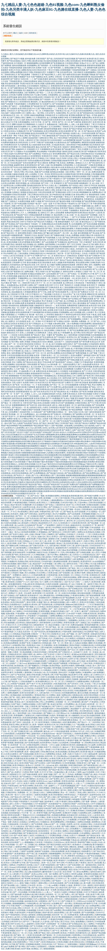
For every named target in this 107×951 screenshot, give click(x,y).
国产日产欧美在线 (18, 675)
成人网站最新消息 (47, 595)
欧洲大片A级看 (61, 892)
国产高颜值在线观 (57, 235)
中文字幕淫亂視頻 (13, 756)
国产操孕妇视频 (80, 668)
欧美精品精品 (63, 240)
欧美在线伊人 (66, 858)
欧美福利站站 (15, 265)
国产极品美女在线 (28, 265)
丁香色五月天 (68, 197)
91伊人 (36, 899)
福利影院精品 (68, 290)
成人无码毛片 (74, 555)
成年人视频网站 (95, 265)
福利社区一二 (50, 306)
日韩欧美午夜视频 (35, 806)
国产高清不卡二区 (12, 416)
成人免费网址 (39, 244)
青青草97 (77, 885)
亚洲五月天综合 (15, 70)
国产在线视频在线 (17, 326)
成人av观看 (52, 885)
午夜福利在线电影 (16, 68)
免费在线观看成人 (19, 328)
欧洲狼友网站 (9, 840)
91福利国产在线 (35, 700)
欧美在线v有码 (91, 686)
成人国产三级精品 (14, 118)
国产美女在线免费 (49, 199)
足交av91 (80, 521)
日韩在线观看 (32, 364)
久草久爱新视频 (36, 566)
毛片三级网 (44, 582)
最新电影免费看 (26, 416)
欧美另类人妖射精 (80, 858)
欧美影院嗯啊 (44, 63)
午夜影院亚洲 (6, 638)
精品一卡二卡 (32, 385)
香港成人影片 (63, 108)
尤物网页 (51, 534)
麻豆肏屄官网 (23, 199)
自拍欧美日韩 (78, 151)
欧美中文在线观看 (32, 881)
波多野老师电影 (99, 509)
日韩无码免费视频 (90, 926)
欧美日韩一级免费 (27, 740)
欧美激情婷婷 (26, 790)
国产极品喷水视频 (63, 201)
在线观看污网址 (67, 281)
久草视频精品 (42, 532)
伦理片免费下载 (43, 704)
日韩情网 (77, 917)
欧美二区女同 (92, 369)
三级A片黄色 (88, 663)
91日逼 (93, 564)
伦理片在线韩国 (60, 269)
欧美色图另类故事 (86, 713)
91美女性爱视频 (24, 242)
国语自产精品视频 (44, 668)
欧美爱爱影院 (36, 156)
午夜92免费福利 (53, 231)
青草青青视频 (86, 61)
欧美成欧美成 (68, 326)
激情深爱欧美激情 (25, 233)
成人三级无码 (74, 516)
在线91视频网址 (75, 831)
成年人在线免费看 (57, 213)
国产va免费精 (55, 910)
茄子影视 (24, 919)
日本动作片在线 (43, 910)
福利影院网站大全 (88, 238)
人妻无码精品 (21, 86)
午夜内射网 (91, 618)
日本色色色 (37, 672)
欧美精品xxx (63, 589)
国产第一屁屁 (14, 697)
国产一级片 (53, 609)
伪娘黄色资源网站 (82, 734)
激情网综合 (96, 822)
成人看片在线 (64, 416)
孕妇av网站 (72, 937)
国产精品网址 (37, 269)
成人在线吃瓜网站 (8, 161)
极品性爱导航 (37, 897)
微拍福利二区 (36, 102)
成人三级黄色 (21, 885)
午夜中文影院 (37, 720)
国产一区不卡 (17, 783)
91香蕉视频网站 (24, 122)
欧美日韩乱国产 (87, 333)
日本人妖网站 (32, 127)
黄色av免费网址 (74, 802)
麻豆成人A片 (49, 731)
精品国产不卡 (65, 346)
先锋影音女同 (55, 403)
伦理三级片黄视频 (10, 158)
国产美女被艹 (38, 525)
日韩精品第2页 (36, 342)
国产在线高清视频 (68, 59)
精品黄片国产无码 (13, 659)
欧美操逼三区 (21, 256)
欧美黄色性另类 (59, 120)
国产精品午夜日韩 (56, 770)
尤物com (47, 824)
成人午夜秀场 (48, 700)
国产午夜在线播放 (81, 344)
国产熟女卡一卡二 (85, 722)
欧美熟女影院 (37, 97)
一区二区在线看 (9, 133)
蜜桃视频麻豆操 (85, 192)
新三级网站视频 (27, 272)
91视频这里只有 (23, 131)
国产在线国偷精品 (37, 131)
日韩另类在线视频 (96, 503)
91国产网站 (97, 869)
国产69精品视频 (97, 210)
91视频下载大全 (43, 602)
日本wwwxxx (84, 500)
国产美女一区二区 (57, 385)
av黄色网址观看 (59, 324)
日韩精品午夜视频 (75, 892)
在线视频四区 (61, 106)
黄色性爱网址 (59, 912)
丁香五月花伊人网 (40, 570)
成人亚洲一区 (49, 541)
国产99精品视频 (73, 360)
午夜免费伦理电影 (55, 151)
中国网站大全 (23, 315)
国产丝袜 (54, 718)
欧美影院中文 (74, 548)
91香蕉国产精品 (85, 385)
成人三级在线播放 (21, 253)
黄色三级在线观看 (47, 206)
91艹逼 (89, 598)
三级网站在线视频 (83, 822)
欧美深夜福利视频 (30, 718)
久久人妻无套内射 (52, 546)
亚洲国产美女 (98, 317)
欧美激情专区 (26, 756)
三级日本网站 (69, 172)
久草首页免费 (80, 505)
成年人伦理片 (14, 804)
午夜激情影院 (10, 330)
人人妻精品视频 (67, 68)
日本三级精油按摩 (90, 754)
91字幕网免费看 (75, 118)
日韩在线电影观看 (62, 731)
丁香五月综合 (46, 369)
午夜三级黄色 (75, 407)
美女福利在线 (85, 93)
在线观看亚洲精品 (48, 614)
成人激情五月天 (44, 213)
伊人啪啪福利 (74, 715)
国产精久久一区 (10, 849)
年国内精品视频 (70, 770)
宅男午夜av (33, 686)
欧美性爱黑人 (87, 170)
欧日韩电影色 (79, 231)
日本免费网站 (85, 833)
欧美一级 (100, 835)
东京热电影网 (8, 360)
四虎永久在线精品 (20, 822)
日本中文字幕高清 (32, 294)
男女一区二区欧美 (68, 792)
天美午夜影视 (64, 498)
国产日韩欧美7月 (69, 901)
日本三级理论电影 (65, 378)
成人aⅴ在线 (19, 525)
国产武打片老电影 (70, 389)
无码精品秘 (38, 790)
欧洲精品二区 (37, 949)
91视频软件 (12, 561)
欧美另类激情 (56, 149)
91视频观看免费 (16, 235)
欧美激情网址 (28, 695)
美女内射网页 (8, 253)
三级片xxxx (22, 663)
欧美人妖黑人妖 (7, 396)
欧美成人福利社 (7, 140)
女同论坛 (77, 636)
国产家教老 (29, 940)
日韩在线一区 (60, 77)
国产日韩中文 (57, 706)
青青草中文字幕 (93, 217)
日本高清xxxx (59, 842)
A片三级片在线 (32, 582)
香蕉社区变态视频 (23, 176)
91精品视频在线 (33, 337)
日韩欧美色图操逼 (30, 81)
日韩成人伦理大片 (70, 835)
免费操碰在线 (52, 124)
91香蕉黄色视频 (58, 65)
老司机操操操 (10, 86)
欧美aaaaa (96, 749)
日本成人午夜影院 (89, 253)
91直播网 (55, 903)
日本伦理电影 (8, 249)
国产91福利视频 (49, 238)
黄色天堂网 (34, 512)
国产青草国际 (55, 68)
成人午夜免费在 (15, 831)
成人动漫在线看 (35, 145)
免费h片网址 (74, 711)
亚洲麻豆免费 (64, 661)
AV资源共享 (62, 659)
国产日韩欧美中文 (96, 256)
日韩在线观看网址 (62, 709)
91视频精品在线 (72, 219)
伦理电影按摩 (59, 604)
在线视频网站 (32, 65)
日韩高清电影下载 (23, 888)
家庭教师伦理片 (62, 548)
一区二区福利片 (53, 278)
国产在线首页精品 (28, 240)
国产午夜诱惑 (92, 378)
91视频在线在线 (87, 645)
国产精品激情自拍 (40, 738)
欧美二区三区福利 (12, 296)
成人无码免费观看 (66, 788)
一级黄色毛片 (88, 410)
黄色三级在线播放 (16, 90)
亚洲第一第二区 (15, 500)
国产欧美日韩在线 (88, 226)
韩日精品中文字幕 (45, 179)
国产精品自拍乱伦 (20, 806)
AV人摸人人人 (7, 711)
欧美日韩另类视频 (34, 210)
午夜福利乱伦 (49, 548)
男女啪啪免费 (48, 249)
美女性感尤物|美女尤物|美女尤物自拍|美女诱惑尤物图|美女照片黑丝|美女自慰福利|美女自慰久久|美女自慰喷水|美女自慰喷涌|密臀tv (54, 482)
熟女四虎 (8, 713)
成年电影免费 (30, 59)
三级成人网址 (81, 792)
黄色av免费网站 (82, 872)
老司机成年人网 (96, 788)
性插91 (55, 743)
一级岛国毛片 (90, 208)
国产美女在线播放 (79, 378)
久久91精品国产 (37, 412)
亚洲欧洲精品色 (48, 224)
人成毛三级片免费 (63, 74)
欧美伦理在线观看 (77, 351)
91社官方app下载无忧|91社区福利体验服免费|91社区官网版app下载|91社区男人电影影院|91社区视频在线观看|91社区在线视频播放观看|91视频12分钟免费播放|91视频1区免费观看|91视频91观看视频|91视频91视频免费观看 (53, 466)
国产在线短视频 (47, 142)
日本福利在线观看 (71, 833)
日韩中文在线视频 (48, 677)
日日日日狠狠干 (21, 736)
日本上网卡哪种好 (28, 779)
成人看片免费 (85, 883)
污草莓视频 (94, 817)
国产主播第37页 (67, 383)
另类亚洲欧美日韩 (90, 888)
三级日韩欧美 (78, 72)
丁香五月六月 (26, 251)
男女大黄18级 (44, 856)
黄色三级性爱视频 (14, 353)
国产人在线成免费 (85, 364)
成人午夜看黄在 (72, 392)
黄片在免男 (6, 555)
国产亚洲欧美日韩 (30, 833)
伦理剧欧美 (81, 638)
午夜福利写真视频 (34, 912)
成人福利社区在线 (70, 564)
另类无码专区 (6, 781)
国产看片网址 (20, 946)
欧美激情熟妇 (20, 854)
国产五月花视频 (36, 926)
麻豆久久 (27, 575)
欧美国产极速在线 (57, 641)
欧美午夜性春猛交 (48, 308)
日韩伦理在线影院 (39, 278)
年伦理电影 (57, 527)
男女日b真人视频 (32, 172)
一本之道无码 (75, 278)
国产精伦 (15, 555)
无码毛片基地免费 (85, 910)
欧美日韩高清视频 (73, 77)
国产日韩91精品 (31, 514)
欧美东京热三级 (45, 195)
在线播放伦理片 (45, 598)
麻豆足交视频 (83, 693)
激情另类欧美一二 (81, 604)
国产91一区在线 (26, 287)
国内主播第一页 (15, 371)
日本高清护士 (64, 355)
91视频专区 (36, 643)
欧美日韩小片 (30, 829)
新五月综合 (65, 922)
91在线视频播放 (97, 335)
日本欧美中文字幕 (90, 647)
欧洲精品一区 (61, 412)
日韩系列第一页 (7, 170)
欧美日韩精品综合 (49, 942)
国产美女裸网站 (20, 337)
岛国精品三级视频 (19, 192)
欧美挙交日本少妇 (52, 725)
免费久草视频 (25, 342)
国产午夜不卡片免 (34, 684)
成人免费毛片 (10, 321)
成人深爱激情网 (36, 731)
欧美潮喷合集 (90, 231)
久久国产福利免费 (15, 894)
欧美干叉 (70, 505)
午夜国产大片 (63, 718)
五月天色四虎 (81, 104)
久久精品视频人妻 (21, 360)
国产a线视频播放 (67, 403)
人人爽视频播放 (31, 213)
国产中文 (56, 931)
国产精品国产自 (42, 380)
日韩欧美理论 (11, 792)
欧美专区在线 (98, 118)
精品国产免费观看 (60, 663)
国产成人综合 (37, 888)
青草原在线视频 (15, 598)
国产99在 (101, 636)
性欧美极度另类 (60, 684)
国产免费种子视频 (58, 219)
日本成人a (97, 650)
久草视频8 (44, 666)
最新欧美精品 (77, 260)
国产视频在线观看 (86, 299)
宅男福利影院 (73, 138)
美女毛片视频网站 (59, 514)
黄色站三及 (60, 543)
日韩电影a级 (46, 643)
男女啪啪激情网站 (66, 247)
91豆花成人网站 (15, 908)
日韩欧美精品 (37, 233)
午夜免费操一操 (22, 614)
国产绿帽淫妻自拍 (17, 88)
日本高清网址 (45, 881)
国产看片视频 (28, 607)
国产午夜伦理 (50, 133)
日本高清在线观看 (56, 883)
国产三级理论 (69, 736)
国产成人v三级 (25, 226)
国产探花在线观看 (67, 537)
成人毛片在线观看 (50, 672)
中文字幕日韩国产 (14, 906)
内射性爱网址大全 (73, 838)
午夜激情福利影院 (16, 641)
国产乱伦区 (87, 738)
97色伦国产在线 (91, 416)
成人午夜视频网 (64, 333)
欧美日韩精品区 (35, 360)
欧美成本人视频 (17, 514)
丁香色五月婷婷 (33, 543)
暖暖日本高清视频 (95, 643)
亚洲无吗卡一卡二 (66, 609)
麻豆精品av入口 (88, 222)
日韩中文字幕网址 (60, 670)
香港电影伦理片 (40, 72)
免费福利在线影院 (76, 84)
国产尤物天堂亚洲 (36, 546)
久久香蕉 (57, 826)
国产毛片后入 (13, 559)
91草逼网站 (40, 783)
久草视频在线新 (48, 111)
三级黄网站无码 (78, 688)
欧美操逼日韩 (7, 935)
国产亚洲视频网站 (74, 319)
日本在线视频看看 (71, 385)
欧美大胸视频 (47, 342)
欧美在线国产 (14, 842)
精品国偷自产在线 (27, 296)
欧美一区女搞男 (25, 593)
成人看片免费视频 (34, 308)
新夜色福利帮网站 (95, 899)
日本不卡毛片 (79, 281)
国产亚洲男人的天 (57, 779)
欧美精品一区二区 (78, 720)
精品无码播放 (28, 244)
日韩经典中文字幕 (54, 940)
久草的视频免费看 (98, 174)
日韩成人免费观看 (39, 620)
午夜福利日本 (16, 507)
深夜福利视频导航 (65, 90)
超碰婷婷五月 (21, 149)
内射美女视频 (39, 84)
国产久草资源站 (42, 197)
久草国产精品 (99, 396)
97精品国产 (77, 607)
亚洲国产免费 (46, 663)
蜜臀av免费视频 (16, 72)
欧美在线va (45, 521)
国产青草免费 (84, 342)
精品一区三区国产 (19, 308)
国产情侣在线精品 (14, 61)
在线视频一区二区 (63, 702)
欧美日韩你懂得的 (56, 795)
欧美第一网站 (12, 136)
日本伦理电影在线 (89, 935)
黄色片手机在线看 (45, 362)
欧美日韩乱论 (91, 657)
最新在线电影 (75, 97)
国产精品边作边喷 (14, 380)
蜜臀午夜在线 (83, 577)
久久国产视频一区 (21, 369)
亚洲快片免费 (80, 573)
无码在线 (48, 820)
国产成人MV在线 (84, 380)
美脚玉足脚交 (72, 790)
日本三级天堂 (41, 265)
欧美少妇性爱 (19, 396)
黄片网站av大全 (63, 713)
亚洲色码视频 (56, 161)
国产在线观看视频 (63, 541)
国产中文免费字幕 (54, 387)
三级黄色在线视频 (40, 795)
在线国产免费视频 (73, 120)
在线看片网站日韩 (86, 235)
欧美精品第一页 (96, 693)
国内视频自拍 (6, 378)
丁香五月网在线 (33, 195)
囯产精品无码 (23, 111)
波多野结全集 (8, 185)
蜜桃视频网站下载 (45, 290)
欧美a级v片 (77, 845)
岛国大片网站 (26, 61)
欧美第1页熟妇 (40, 398)
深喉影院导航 (79, 290)
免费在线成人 (97, 102)
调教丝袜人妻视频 (76, 847)
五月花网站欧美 (40, 333)
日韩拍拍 (32, 503)
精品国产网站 (10, 149)
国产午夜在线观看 (32, 396)
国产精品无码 (39, 222)
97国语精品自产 (75, 663)
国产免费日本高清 (87, 808)
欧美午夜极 (26, 949)
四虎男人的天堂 (73, 824)
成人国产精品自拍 (43, 903)
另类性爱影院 (9, 734)
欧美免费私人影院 (78, 518)
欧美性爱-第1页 (93, 59)
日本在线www (35, 657)
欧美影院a (80, 919)
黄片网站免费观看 (30, 600)
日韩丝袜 (28, 738)
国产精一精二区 (77, 131)
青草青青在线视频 (83, 174)
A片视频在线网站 (49, 170)
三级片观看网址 (30, 93)
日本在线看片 (61, 244)
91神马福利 (38, 808)
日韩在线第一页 (29, 770)
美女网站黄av (62, 756)
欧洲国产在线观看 (34, 410)
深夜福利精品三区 (20, 820)
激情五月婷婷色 (86, 860)
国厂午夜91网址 (42, 758)
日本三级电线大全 (8, 530)
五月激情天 (10, 616)
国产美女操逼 (94, 233)
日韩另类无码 (72, 367)
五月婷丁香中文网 (57, 863)
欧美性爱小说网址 (27, 285)
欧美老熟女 (5, 602)
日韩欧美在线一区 (62, 330)
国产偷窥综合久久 (12, 102)
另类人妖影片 (17, 383)
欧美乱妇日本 (95, 342)
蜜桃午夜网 (27, 654)
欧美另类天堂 (43, 383)
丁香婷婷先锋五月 (10, 74)
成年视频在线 (98, 550)
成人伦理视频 (68, 301)
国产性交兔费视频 (77, 330)
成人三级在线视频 (67, 287)
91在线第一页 (97, 539)
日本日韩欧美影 (56, 582)
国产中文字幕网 (33, 256)
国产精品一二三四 (43, 93)
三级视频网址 (72, 620)
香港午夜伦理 (47, 912)
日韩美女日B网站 (97, 310)
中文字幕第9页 (47, 321)
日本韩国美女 (54, 407)
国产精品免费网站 (17, 219)
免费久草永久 (99, 244)
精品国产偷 (12, 586)
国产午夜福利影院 (13, 915)
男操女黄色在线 (13, 222)
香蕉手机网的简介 (89, 727)
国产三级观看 (39, 285)
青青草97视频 (42, 813)
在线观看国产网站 (16, 339)
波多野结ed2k (95, 795)
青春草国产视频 (84, 842)
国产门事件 (20, 840)
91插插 (27, 498)
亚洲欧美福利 (95, 262)
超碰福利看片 (73, 670)
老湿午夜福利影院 (92, 697)
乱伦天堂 (58, 872)
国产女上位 (5, 684)
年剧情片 (34, 883)
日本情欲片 (71, 534)
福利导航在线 (17, 398)
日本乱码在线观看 (64, 935)
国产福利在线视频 (59, 650)
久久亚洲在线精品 (63, 199)
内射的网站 (24, 729)
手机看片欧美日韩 (27, 84)
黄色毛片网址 (19, 172)
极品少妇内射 (41, 147)
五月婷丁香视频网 (28, 668)
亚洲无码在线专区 (91, 346)
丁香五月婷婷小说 (41, 272)
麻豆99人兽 (71, 521)
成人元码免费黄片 (12, 412)
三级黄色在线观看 (22, 670)
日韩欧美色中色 (38, 351)
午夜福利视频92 (20, 104)
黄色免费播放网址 (58, 822)
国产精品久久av (44, 364)
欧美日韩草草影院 (8, 677)
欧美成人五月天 (53, 416)
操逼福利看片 (33, 138)
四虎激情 (15, 838)
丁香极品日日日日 (28, 815)
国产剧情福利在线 (87, 113)
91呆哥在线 (68, 616)
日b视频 (100, 670)
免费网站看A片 (98, 192)
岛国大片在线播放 (30, 598)
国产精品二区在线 (52, 228)
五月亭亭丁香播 (34, 142)
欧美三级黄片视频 (46, 774)
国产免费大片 (61, 865)
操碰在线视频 (32, 788)
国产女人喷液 (97, 269)
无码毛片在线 (33, 299)
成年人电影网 (39, 90)
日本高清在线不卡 (96, 546)
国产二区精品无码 (35, 310)
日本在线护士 (25, 824)
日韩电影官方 (70, 681)
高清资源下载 (86, 407)
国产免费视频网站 (74, 142)
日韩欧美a (54, 788)
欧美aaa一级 (53, 734)
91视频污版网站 (75, 672)
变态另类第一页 (69, 872)
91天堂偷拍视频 (60, 206)
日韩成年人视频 (9, 206)
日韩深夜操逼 (86, 509)
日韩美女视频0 (63, 942)
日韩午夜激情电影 (43, 401)
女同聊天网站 (18, 872)
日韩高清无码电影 (40, 652)
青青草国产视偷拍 (67, 208)
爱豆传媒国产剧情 (82, 398)
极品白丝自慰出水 (23, 156)
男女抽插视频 (9, 623)
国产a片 (95, 831)
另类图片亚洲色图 (68, 539)
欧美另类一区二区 (59, 915)
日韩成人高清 (49, 790)
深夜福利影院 (55, 396)
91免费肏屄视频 (15, 833)
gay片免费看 (9, 946)
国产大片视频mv (16, 151)
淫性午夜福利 (11, 899)
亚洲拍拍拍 (77, 903)
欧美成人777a (69, 557)
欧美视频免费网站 (89, 106)
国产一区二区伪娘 (28, 281)
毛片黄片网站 (14, 342)
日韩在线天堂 (44, 140)
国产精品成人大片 (62, 811)
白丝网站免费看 (20, 185)
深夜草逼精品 (78, 632)
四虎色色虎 (94, 611)
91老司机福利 (20, 912)
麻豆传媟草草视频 (85, 367)
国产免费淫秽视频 (79, 353)
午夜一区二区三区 (95, 272)
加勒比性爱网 (15, 113)
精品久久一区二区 (20, 933)
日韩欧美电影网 (33, 745)
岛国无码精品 (7, 788)
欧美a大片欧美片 (60, 319)
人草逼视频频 (82, 826)
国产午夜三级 (32, 854)
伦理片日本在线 (72, 192)
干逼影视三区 (8, 204)
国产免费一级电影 (89, 802)
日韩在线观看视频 (54, 691)
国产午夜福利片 (60, 337)
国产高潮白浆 (55, 414)
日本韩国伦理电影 (72, 63)
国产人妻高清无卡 (63, 251)
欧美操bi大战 (28, 894)
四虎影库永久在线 (58, 634)
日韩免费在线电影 (85, 102)
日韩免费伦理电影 (23, 589)
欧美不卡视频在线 (51, 849)
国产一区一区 (14, 344)
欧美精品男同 (74, 752)
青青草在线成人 (70, 795)
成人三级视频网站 (61, 185)
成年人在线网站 (31, 174)
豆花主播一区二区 (23, 228)
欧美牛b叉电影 (7, 847)
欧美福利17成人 (82, 249)
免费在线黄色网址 (87, 915)
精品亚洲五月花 (86, 120)
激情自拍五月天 (13, 333)
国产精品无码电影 (54, 845)
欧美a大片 (30, 765)
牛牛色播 (80, 736)
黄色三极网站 (26, 118)
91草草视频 (47, 564)
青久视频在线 (28, 90)
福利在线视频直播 (19, 65)
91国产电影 (16, 704)
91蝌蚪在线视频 (24, 158)
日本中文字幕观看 (14, 351)
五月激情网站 (47, 645)
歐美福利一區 (97, 820)
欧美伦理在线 (35, 561)
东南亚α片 (83, 899)
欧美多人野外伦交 (55, 899)
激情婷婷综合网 (34, 663)
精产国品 (16, 577)
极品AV (66, 747)
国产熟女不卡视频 (73, 258)
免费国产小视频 (20, 410)
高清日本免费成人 (51, 720)
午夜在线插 (99, 602)
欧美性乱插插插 (53, 607)
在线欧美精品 (70, 104)
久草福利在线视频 (17, 401)
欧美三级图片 (97, 61)
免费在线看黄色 (44, 167)
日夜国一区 (17, 652)
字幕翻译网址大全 (25, 278)
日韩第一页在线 (58, 156)
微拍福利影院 (94, 195)
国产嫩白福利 (48, 233)
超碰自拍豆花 (76, 525)
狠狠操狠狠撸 (49, 949)
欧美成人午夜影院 (68, 933)
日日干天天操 (26, 269)
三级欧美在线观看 (64, 799)
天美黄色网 (14, 858)
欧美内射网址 (57, 326)
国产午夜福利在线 (89, 636)
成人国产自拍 (35, 392)
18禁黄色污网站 (82, 265)
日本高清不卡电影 (18, 856)
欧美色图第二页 (64, 688)
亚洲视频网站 (64, 312)
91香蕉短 (71, 591)
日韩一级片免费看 (51, 874)
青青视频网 (18, 715)
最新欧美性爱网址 (63, 806)
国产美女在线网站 (16, 580)
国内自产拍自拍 (66, 260)
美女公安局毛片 (52, 537)
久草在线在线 (79, 283)
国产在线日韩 (49, 806)
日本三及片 (39, 541)
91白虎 (7, 537)
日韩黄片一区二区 (89, 319)
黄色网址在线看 (99, 367)
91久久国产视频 (38, 108)
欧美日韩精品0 (19, 765)
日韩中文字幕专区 (63, 654)
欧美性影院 (10, 582)
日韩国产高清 (21, 677)
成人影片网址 (75, 333)
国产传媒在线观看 (30, 774)
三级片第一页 (61, 253)
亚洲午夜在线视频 (85, 394)
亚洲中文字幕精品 (38, 158)
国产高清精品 (10, 224)
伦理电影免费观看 (85, 779)
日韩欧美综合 (72, 256)
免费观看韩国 (72, 306)
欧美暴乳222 (60, 700)
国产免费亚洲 (21, 595)
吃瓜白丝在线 (67, 691)
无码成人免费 (61, 394)
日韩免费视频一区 (77, 743)
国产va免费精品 (35, 154)
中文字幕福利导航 (97, 604)
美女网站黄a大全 (37, 330)
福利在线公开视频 (56, 79)
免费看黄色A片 (78, 188)
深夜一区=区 (93, 691)
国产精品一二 (66, 217)
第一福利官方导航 (91, 584)
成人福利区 (41, 577)
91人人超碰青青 (27, 924)
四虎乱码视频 (45, 736)
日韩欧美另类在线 (83, 537)
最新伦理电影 (94, 566)
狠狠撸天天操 (72, 700)
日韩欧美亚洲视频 (95, 165)
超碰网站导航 (12, 129)
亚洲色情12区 (95, 575)
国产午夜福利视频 (56, 197)
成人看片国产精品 (16, 349)
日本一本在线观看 (8, 176)
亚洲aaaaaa (93, 840)
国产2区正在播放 (42, 208)
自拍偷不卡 (78, 652)
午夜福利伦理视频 (25, 899)
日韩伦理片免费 (69, 532)
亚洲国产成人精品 (90, 774)
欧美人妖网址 (49, 77)
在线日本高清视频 (69, 593)
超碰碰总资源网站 (60, 711)
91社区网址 (41, 573)
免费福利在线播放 (16, 93)
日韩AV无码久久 (76, 308)
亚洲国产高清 (83, 256)
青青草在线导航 (7, 666)
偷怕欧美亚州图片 (90, 897)
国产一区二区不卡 (88, 358)
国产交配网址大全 (84, 296)
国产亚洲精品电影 (59, 192)
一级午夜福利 (90, 197)
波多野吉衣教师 (90, 95)
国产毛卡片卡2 (55, 901)
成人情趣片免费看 (54, 265)
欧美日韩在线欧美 (45, 262)
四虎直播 (97, 863)
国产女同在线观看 (66, 906)
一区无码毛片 (74, 768)
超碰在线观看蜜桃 (42, 838)
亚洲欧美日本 (73, 530)
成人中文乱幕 (72, 111)
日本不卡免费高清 (63, 276)
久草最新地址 (13, 591)
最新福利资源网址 (30, 167)
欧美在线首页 (9, 518)
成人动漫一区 (71, 215)
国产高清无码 (40, 632)
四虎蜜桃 (10, 940)
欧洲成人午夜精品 (64, 618)
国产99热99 (48, 729)
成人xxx (35, 650)
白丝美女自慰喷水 (11, 754)
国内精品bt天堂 (9, 115)
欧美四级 (18, 607)
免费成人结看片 (7, 607)
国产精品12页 (16, 797)
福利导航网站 (50, 244)
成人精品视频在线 (16, 292)
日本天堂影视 (81, 294)
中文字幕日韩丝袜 (60, 204)
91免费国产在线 (80, 369)
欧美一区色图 (14, 790)
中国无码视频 (76, 201)
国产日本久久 (61, 274)
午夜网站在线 (81, 81)
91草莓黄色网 (64, 720)
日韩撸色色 (87, 845)
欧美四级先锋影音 (87, 654)
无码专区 (89, 718)
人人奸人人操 (36, 394)
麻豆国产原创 (82, 570)
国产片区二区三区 (39, 353)
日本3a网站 (67, 657)
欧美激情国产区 (55, 804)
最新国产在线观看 (42, 851)
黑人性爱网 (23, 799)
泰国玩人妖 (88, 675)
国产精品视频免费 (72, 641)
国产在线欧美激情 (41, 79)
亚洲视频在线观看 (33, 944)
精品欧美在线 (59, 145)
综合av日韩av (49, 888)
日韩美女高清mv (9, 131)
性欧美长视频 (65, 725)
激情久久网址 (50, 190)
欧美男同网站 (92, 518)
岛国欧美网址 (61, 113)
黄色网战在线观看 (60, 561)
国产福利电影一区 (45, 65)
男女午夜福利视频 (21, 249)
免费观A (36, 521)
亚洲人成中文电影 (78, 661)
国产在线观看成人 (23, 367)
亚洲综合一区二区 (41, 344)
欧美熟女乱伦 (70, 167)
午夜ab (73, 840)
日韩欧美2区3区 (47, 410)
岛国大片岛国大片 (75, 754)
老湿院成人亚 (95, 219)
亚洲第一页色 (34, 919)
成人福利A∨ (38, 654)
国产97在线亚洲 (79, 618)
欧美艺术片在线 (15, 541)
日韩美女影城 (93, 339)
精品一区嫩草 (47, 335)
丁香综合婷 (35, 922)
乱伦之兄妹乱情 (14, 709)
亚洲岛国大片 (65, 523)
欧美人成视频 (57, 262)
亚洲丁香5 (22, 543)
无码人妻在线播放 (79, 303)
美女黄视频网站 (56, 165)
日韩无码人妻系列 (32, 609)
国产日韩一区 (57, 512)
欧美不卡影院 (29, 783)
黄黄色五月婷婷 (38, 251)
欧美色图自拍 (75, 61)
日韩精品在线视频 (70, 380)
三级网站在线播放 (29, 704)
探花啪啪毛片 (87, 890)
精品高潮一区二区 (30, 722)
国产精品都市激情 (69, 149)
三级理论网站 (63, 124)
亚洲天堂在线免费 (27, 693)
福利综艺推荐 (95, 872)
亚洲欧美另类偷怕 (58, 611)
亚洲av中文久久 (85, 63)
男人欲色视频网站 (76, 224)
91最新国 (94, 879)
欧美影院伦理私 (33, 702)
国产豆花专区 (17, 290)
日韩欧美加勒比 (81, 403)
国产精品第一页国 (82, 894)
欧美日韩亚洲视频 (23, 133)
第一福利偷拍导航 (89, 865)
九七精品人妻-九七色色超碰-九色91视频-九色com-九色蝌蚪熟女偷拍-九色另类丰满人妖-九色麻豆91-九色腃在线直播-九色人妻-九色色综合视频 (53, 9)
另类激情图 (75, 702)
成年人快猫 (29, 534)
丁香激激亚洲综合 (16, 81)
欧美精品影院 (95, 86)
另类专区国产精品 (30, 403)
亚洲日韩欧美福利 (75, 765)
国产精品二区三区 (25, 188)
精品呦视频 (27, 652)
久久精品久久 (90, 276)
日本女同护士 (50, 113)
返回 (21, 33)
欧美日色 (101, 709)
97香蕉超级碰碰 (38, 260)
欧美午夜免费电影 (88, 756)
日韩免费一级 (66, 396)
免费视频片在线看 (23, 330)
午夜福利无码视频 (56, 919)
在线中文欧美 (59, 310)
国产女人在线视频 (25, 811)
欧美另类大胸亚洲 (30, 290)
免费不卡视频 (36, 201)
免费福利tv (64, 555)
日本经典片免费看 (16, 95)
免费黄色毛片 (73, 328)
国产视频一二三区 (92, 267)
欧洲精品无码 (66, 303)
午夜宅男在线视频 (40, 777)
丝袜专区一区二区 (83, 591)
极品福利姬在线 (48, 102)
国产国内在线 (41, 240)
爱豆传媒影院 (74, 561)
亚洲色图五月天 (33, 149)
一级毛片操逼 (72, 412)
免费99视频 (80, 666)
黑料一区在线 (19, 140)
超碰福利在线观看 (68, 265)
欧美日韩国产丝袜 (83, 315)
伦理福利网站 (68, 165)
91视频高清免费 (40, 661)
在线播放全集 (55, 339)
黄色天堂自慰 (30, 401)
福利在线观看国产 (8, 509)
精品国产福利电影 (63, 133)
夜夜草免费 (31, 539)
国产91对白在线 (16, 167)
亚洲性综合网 (78, 908)
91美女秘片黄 (6, 892)
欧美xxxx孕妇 (37, 874)
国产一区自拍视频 (20, 892)
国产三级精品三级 (93, 70)
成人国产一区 (76, 797)
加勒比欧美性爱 (51, 90)
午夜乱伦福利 (8, 154)
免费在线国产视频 (72, 93)
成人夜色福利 (23, 523)
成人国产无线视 (64, 349)
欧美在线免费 (28, 163)
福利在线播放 (95, 568)
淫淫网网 (97, 530)
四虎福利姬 (93, 616)
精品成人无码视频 (21, 301)
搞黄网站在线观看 (96, 398)
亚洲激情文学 (99, 718)
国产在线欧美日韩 (94, 303)
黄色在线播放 (32, 262)
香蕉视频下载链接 (88, 74)
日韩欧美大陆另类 (20, 711)
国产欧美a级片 (84, 86)
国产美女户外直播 (32, 326)
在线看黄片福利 (98, 931)
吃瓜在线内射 (13, 317)
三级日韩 (88, 847)
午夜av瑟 (26, 584)
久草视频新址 (66, 414)
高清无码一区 (28, 632)
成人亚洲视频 (6, 192)
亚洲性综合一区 (22, 310)
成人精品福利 (95, 577)
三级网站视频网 (12, 693)
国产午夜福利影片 (39, 509)
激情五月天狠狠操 (85, 190)
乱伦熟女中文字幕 (10, 122)
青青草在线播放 (19, 539)
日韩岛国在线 (50, 251)
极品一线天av (15, 532)
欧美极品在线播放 (35, 274)
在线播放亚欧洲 (14, 879)
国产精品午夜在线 (47, 518)
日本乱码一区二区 (30, 908)
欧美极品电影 (16, 695)
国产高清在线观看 (72, 183)
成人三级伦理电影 (20, 713)
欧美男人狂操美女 (46, 686)
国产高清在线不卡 (73, 226)
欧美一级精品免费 (32, 752)
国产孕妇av (32, 869)
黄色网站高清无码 (92, 743)
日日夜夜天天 (52, 240)
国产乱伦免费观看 (91, 188)
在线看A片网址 (87, 824)
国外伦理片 (63, 672)
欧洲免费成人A (14, 269)
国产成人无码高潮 (54, 59)
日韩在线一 (45, 745)
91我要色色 (18, 758)
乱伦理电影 (58, 867)
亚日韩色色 (20, 623)
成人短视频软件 (29, 339)
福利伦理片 (96, 833)
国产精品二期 (73, 568)
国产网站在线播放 (83, 167)
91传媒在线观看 (10, 808)
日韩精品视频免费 (35, 215)
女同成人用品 (72, 158)
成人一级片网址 (38, 113)
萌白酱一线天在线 (36, 315)
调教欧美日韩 (92, 294)
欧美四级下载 (97, 407)
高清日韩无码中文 (58, 829)
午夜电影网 (100, 924)
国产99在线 (89, 677)
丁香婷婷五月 (36, 74)
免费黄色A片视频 (62, 727)
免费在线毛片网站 (46, 138)
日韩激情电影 (97, 729)
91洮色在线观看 (24, 335)
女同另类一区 (60, 258)
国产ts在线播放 (86, 156)
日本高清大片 (57, 294)
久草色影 (40, 840)
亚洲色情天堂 (47, 156)
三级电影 (81, 944)
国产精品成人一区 (19, 407)
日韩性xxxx (81, 901)
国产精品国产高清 (21, 215)
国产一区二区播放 (23, 394)
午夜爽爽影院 (45, 149)
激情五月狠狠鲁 (72, 679)
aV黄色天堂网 (37, 498)
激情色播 (94, 591)
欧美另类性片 (88, 129)
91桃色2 (64, 924)
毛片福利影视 (23, 145)
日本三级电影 (50, 158)
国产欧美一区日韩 (20, 385)
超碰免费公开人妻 (28, 371)
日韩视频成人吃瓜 (92, 942)
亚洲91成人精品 (44, 219)
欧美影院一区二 (68, 566)
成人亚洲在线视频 (10, 242)
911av (83, 715)
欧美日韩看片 (11, 811)
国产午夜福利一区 (47, 99)
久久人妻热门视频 (22, 883)
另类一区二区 (58, 643)
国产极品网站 (85, 740)
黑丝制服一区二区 (16, 414)
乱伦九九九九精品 (52, 840)
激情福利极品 (100, 713)
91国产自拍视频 (9, 367)
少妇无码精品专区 (28, 577)
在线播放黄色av (13, 285)
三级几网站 (57, 564)
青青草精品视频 (9, 156)
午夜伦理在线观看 (45, 192)
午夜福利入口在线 (78, 940)
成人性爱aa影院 (35, 199)
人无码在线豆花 (27, 691)
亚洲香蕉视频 (99, 362)
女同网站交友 (33, 822)
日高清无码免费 (100, 824)
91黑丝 (26, 772)
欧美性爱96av (46, 743)
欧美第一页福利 (40, 355)
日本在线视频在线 (72, 627)
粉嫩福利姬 (47, 937)
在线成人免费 (61, 754)
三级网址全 (80, 532)
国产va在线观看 (74, 514)
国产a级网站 (60, 534)
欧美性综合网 (15, 387)
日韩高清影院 (21, 530)
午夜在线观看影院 (46, 768)
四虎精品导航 (23, 561)
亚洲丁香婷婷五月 (67, 285)
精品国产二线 (59, 233)
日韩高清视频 (99, 376)
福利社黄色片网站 (25, 97)
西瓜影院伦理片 (22, 161)
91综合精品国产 (16, 163)
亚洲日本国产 (40, 924)
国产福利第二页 (33, 749)
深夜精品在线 (77, 695)
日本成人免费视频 (72, 235)
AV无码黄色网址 (49, 276)
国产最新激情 (15, 272)
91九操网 (92, 745)
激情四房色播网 (20, 127)
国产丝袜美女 (95, 500)
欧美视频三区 (48, 215)
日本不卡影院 (75, 727)
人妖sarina (49, 765)
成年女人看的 (57, 405)
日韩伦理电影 (42, 770)
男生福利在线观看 (12, 84)
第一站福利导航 (19, 638)
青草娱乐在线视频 (16, 901)
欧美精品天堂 (23, 324)
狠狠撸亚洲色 (94, 161)
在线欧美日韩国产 (70, 804)
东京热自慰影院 (86, 269)
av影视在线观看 (67, 387)
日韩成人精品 (60, 226)
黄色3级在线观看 (84, 593)
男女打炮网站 (97, 385)
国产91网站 (8, 928)
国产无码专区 (73, 684)
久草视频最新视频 (16, 829)
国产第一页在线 (98, 190)
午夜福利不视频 (72, 740)
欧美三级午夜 (60, 790)
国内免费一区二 (56, 364)
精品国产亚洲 (64, 407)
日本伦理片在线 (71, 500)
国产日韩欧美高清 (52, 287)
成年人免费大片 (72, 602)
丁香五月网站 (84, 564)
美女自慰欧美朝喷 (93, 715)
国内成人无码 (15, 197)
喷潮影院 (47, 761)
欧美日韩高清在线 (21, 142)
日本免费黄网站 (80, 127)
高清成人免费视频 (67, 163)
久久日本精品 (40, 607)
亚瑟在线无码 (77, 396)
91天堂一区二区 (94, 292)
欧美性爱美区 (47, 684)
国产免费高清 (82, 292)
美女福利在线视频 (50, 61)
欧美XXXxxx (33, 711)
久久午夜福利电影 (90, 147)
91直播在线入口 (41, 835)
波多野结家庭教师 (59, 937)
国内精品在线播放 (64, 176)
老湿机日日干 (94, 249)
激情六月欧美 (63, 129)
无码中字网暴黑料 (40, 267)
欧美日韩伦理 (71, 842)
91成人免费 (32, 933)
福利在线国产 (14, 627)
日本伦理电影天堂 (25, 625)
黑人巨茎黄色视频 (10, 276)
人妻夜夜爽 (27, 672)
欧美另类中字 (92, 285)
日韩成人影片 (91, 666)
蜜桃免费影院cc (76, 147)
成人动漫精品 (35, 557)
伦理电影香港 (37, 376)
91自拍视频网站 (30, 151)
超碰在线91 (36, 734)
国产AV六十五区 (54, 267)
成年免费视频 (78, 559)
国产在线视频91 (69, 179)
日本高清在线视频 (14, 355)
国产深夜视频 (6, 552)
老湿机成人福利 (51, 876)
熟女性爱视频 (72, 550)
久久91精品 (84, 568)
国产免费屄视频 (49, 412)
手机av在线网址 (77, 498)
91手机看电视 (80, 609)
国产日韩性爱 (84, 634)
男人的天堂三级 (73, 113)
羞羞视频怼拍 (95, 627)
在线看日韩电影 (80, 285)
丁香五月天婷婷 (97, 124)
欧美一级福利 (38, 725)
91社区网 (59, 928)
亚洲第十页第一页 (43, 68)
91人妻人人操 (98, 598)
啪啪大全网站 (44, 718)
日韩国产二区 (19, 319)
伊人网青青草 (69, 856)
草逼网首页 (21, 865)
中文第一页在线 (44, 174)
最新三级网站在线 (64, 695)
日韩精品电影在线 (36, 253)
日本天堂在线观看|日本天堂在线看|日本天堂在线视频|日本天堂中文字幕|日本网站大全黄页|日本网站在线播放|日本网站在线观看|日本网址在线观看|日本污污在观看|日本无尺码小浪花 (53, 480)
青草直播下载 (59, 99)
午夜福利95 (35, 670)
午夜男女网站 (57, 557)
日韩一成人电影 (71, 233)
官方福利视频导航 (37, 312)
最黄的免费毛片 (32, 623)
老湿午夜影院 (99, 885)
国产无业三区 (73, 650)
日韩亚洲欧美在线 (47, 752)
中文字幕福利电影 (86, 362)
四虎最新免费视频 (59, 815)
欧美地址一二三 (49, 373)
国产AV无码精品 (75, 240)
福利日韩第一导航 (38, 358)
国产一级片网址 (66, 903)
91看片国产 (12, 620)
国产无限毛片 (15, 79)
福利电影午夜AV (89, 355)
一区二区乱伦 (31, 537)
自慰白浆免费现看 (88, 838)
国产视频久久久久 (15, 600)
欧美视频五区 (34, 614)
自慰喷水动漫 (75, 251)
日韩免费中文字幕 (19, 262)
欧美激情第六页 (98, 389)
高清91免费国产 (76, 355)
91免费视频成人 (29, 414)
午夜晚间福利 (6, 398)
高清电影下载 (32, 204)
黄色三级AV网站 (73, 269)
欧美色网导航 (92, 661)
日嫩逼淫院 (84, 627)
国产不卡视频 (98, 779)
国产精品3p (43, 908)
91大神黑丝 (70, 638)
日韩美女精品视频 (28, 231)
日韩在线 (34, 523)
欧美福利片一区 (94, 326)
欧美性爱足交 (40, 940)
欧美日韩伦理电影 (91, 695)
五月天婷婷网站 (55, 127)
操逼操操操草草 (37, 373)
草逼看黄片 (32, 616)
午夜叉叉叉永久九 (28, 527)
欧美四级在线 (25, 102)
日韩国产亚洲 (62, 847)
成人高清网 (53, 559)
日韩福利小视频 (17, 573)
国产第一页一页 (9, 394)
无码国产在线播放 (97, 167)
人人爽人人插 (74, 124)
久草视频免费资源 (30, 292)
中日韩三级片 (52, 906)
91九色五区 (24, 591)
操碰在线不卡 (59, 315)
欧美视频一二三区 (51, 498)
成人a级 (28, 872)
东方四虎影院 (21, 321)
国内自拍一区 (88, 308)
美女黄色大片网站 (38, 817)
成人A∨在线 (43, 600)
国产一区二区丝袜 (82, 161)
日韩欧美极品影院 (28, 147)
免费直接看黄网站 (34, 937)
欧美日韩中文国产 (52, 260)
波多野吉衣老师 (53, 697)
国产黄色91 (91, 835)
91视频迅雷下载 (36, 176)
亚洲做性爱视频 (84, 335)
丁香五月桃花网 (11, 188)
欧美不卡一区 (21, 931)
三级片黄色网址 (97, 179)
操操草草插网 (57, 761)
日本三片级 (100, 772)
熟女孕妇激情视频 (16, 738)
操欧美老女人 (69, 867)
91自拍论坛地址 (56, 81)
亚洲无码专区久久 (36, 276)
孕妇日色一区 (8, 301)
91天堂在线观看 (60, 367)
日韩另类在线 (63, 317)
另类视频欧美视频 (89, 514)
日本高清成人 (6, 407)
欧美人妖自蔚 (85, 360)
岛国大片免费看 (29, 781)
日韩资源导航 (52, 575)
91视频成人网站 (11, 199)
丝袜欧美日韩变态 (59, 591)
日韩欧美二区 (50, 351)
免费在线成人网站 (81, 876)
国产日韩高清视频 (32, 181)
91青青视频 (21, 910)
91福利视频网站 (24, 849)
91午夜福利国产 (41, 804)
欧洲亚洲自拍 (82, 213)
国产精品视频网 (82, 557)
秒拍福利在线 (14, 306)
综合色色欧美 (57, 369)
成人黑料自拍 (68, 283)
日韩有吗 (90, 922)
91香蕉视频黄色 (41, 559)
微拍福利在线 (85, 679)
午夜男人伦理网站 (50, 568)
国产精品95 (15, 779)
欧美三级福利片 (64, 147)
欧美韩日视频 (12, 77)
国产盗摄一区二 (94, 763)
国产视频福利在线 (62, 897)
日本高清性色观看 (88, 133)
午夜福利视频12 (27, 804)
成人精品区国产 (83, 215)
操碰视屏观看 (28, 398)
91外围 (94, 842)
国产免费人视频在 (69, 826)
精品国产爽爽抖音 (25, 808)
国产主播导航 (76, 122)
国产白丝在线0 (67, 339)
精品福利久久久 (60, 181)
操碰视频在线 (81, 745)
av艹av (93, 670)
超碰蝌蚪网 (68, 777)
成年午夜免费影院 (54, 763)
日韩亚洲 (34, 706)
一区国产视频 (83, 527)
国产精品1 (5, 604)
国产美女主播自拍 (90, 709)
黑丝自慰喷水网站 (83, 262)
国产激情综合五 (55, 532)
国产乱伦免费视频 (60, 869)
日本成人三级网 (75, 772)
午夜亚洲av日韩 (22, 557)
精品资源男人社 (60, 215)
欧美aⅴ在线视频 (24, 890)
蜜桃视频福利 (67, 917)
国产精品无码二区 (10, 233)
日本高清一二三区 (84, 534)
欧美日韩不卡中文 (52, 285)
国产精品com (35, 550)
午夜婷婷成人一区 (23, 496)
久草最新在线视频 (81, 228)
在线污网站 (5, 838)
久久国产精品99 (48, 928)
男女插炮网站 (42, 151)
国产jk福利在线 (29, 208)
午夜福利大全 (72, 204)
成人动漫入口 (26, 351)
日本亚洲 (39, 842)
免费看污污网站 (92, 688)
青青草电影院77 (26, 661)
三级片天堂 (65, 625)
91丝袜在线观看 (97, 507)
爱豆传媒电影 (98, 845)
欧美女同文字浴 (47, 392)
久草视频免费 (28, 906)
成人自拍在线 (48, 811)
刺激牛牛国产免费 (27, 618)
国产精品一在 (47, 360)
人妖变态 (96, 815)
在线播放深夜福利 (49, 394)
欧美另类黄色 (61, 306)
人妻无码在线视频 (74, 926)
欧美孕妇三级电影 (54, 188)
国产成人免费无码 (13, 876)
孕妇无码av (25, 876)
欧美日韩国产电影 (97, 600)
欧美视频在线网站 (53, 496)
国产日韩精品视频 (83, 552)
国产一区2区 (81, 786)
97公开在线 (17, 781)
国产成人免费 (49, 897)
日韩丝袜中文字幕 (17, 294)
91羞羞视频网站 (90, 72)
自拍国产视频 (99, 890)
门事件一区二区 (81, 172)
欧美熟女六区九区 (78, 731)
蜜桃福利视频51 (64, 222)
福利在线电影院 (95, 412)
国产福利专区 (81, 59)
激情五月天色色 (63, 525)
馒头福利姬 (46, 557)
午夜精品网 (31, 903)
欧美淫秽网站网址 (96, 301)
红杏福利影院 (93, 344)
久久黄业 (18, 632)
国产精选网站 (58, 335)
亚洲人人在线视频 (27, 333)
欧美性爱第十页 (15, 147)
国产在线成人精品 (76, 185)
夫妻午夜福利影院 (48, 865)
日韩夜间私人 (79, 208)
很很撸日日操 (70, 195)
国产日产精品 (52, 147)
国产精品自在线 (55, 383)
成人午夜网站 (86, 136)
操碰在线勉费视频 (37, 115)
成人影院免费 (82, 840)
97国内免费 (67, 632)
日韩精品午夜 (88, 260)
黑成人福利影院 (16, 244)
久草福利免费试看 (39, 575)
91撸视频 (74, 713)
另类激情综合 (89, 199)
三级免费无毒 (86, 849)
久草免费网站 (69, 704)
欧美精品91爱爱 (64, 890)
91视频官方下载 (53, 72)
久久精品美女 (19, 826)
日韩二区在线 (85, 684)
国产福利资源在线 (91, 765)
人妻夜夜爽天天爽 (45, 869)
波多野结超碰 (12, 97)
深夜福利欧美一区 (40, 625)
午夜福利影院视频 (78, 70)
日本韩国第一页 (57, 856)
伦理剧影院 (61, 620)
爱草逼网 (15, 897)
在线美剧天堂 (99, 235)
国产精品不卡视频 (17, 59)
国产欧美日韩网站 (27, 786)
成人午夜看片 (15, 231)
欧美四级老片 (48, 269)
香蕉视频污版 (62, 715)
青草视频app (91, 944)
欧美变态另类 (7, 715)
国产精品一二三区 (17, 179)
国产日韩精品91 (35, 324)
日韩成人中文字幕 (81, 575)
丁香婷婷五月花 (67, 127)
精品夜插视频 (100, 401)
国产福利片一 (14, 106)
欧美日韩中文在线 (13, 924)
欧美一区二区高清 (27, 559)
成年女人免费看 (22, 138)
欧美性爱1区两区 (55, 296)
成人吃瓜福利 (80, 704)
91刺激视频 (64, 849)
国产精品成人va (94, 777)
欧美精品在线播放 (52, 312)
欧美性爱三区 (26, 725)
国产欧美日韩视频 (86, 392)
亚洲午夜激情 (64, 278)
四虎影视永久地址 (34, 645)
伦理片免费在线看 (21, 928)
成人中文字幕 (37, 589)
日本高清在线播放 (81, 387)
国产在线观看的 (58, 104)
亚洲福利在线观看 (23, 358)
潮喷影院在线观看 (88, 142)
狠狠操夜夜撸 (81, 65)
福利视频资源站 (48, 879)
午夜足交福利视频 (93, 720)
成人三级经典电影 (71, 335)
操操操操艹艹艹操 (35, 847)
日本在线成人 (71, 779)
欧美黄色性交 (67, 668)
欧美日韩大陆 (96, 93)
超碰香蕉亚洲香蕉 (65, 783)
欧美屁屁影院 (6, 262)
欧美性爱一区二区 (90, 414)
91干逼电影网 (65, 607)
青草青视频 (57, 668)
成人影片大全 (72, 190)
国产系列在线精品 (39, 416)
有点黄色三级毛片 (36, 249)
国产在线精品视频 (27, 754)
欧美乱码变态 (93, 770)
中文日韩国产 (25, 874)
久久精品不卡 (41, 124)
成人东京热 (56, 657)
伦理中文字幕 (73, 659)
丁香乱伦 (68, 908)
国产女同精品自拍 (75, 924)
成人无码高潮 (12, 727)
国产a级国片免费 (68, 600)
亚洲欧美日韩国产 (38, 516)
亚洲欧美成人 (59, 638)
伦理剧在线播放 (33, 99)
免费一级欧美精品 (72, 99)
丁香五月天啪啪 (53, 70)
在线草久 (74, 879)
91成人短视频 (21, 869)
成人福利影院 (32, 407)
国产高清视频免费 (56, 777)
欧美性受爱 (96, 582)
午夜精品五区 (32, 856)
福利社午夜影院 (83, 758)
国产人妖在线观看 (49, 274)
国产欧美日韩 (88, 376)
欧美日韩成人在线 (93, 725)
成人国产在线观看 (73, 912)
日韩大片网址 (59, 729)
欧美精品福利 (52, 371)
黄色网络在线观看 (34, 328)
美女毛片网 (56, 917)
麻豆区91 (92, 792)
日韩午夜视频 (47, 860)
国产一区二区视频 (27, 845)
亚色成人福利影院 (28, 915)
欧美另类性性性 (50, 618)
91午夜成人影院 (45, 711)
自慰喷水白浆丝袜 (30, 604)
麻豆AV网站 (86, 729)
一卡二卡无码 (37, 797)
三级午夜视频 (35, 591)
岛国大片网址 (89, 541)
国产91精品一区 (73, 274)
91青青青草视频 (62, 328)
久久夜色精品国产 (81, 165)
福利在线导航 (67, 817)
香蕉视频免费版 (40, 349)
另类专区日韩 (69, 919)
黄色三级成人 (70, 249)
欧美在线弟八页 (34, 867)
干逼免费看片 (50, 525)
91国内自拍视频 (10, 523)
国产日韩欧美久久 (65, 652)
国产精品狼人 (52, 349)
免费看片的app (95, 570)
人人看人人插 (44, 396)
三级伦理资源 (70, 145)
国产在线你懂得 (74, 865)
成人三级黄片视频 (8, 557)
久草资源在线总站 (88, 555)
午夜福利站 (94, 702)
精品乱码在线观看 (38, 133)
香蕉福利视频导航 (92, 625)
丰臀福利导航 (45, 512)
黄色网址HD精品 (31, 219)
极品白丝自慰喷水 (63, 373)
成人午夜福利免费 (48, 328)
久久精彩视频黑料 (59, 360)
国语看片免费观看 (28, 387)
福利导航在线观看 (53, 346)
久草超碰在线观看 (85, 158)
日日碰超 (39, 618)
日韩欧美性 (99, 677)
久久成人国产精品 (63, 238)
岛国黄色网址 (50, 84)
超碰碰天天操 (79, 906)
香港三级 (68, 643)
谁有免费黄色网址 (60, 154)
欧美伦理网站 (82, 629)
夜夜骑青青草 (41, 387)
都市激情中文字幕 (90, 903)
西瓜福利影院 (89, 589)
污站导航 (81, 686)
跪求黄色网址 (21, 548)
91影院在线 (84, 670)
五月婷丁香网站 (34, 369)
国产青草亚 (20, 944)
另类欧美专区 (81, 763)
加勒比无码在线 (44, 81)
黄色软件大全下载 (32, 217)
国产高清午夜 (32, 405)
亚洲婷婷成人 (40, 858)
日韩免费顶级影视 (58, 580)
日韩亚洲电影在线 (97, 586)
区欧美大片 (57, 747)
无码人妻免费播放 (78, 922)
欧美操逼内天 (33, 595)
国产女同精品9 (20, 937)
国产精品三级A (44, 933)
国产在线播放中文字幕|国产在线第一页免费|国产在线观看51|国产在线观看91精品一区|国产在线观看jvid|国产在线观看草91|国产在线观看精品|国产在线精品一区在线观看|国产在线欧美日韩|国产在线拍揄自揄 (53, 459)
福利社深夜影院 (43, 829)
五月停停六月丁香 (62, 879)
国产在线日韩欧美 (23, 224)
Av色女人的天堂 (9, 256)
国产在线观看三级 (66, 573)
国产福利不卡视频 (16, 609)
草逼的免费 (25, 634)
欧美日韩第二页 (48, 145)
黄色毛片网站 (14, 725)
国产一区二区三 (60, 774)
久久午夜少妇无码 (35, 170)
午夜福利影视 (6, 933)
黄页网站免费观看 (76, 115)
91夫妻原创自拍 (60, 142)
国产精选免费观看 (93, 595)
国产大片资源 (55, 303)
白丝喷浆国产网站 (43, 339)
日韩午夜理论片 (45, 931)
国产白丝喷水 (99, 308)
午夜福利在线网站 (78, 595)
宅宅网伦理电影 (55, 835)
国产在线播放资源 (38, 228)
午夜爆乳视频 (85, 206)
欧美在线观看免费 (23, 650)
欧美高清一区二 (75, 317)
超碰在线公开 (65, 584)
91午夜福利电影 (7, 632)
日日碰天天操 (99, 260)
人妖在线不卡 (58, 342)
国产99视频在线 (90, 151)
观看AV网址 (43, 883)
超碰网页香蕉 (19, 165)
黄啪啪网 (82, 835)
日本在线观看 (44, 833)
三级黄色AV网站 (20, 847)
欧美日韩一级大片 (13, 795)
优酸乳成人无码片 (39, 697)
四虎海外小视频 (7, 912)
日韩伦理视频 (43, 788)
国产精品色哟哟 (55, 813)
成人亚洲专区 (26, 521)
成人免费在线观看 (95, 172)
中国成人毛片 (23, 550)
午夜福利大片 (57, 179)
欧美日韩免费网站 (58, 838)
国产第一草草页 (51, 122)
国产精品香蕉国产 (59, 362)
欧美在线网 (82, 770)
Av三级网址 (17, 611)
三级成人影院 (52, 333)
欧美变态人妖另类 (13, 917)
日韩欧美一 (35, 634)
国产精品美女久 (35, 136)
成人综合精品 (52, 378)
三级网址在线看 (8, 647)
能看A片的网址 (86, 650)
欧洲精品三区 (90, 351)
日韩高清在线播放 (69, 577)
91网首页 (50, 516)
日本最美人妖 (87, 240)
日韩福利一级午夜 (44, 527)
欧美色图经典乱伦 (43, 681)
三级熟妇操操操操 (71, 899)
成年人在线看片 (88, 312)
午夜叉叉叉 (26, 709)
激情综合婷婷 (68, 272)
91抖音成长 (76, 890)
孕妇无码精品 (87, 317)
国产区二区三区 (64, 122)
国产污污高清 (87, 371)
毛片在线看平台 (45, 104)
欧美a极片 (101, 786)
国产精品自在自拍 (30, 362)
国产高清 (27, 797)
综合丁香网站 (70, 65)
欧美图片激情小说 (30, 383)
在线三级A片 (69, 706)
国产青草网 (31, 840)
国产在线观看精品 (28, 380)
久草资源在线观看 (23, 509)
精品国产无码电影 (61, 299)
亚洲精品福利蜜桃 (66, 228)
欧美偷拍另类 (72, 815)
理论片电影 (13, 802)
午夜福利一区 (36, 224)
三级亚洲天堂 (60, 505)
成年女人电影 (13, 729)
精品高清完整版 (27, 355)
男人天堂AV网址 (81, 503)
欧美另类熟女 (72, 102)
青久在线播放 (30, 573)
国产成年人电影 (44, 165)
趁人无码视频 (52, 118)
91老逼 (89, 901)
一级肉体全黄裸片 (31, 580)
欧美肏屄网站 (79, 197)
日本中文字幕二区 (38, 122)
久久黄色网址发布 (38, 190)
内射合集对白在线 (57, 167)
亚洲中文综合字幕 (54, 817)
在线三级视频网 (36, 238)
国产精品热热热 (37, 876)
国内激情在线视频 (23, 238)
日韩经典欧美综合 (87, 154)
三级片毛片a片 (69, 582)
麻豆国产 (85, 611)
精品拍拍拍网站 (97, 77)
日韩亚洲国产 (40, 691)
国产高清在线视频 (90, 224)
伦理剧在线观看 (92, 505)
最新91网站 (33, 931)
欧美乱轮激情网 (65, 131)
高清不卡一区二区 (88, 278)
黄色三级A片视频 (36, 317)
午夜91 (58, 566)
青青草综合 (17, 718)
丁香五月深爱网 (82, 149)
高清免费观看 (68, 369)
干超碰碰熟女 (74, 210)
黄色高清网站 (49, 330)
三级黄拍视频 (54, 503)
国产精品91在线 (73, 154)
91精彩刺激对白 (89, 108)
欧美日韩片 (67, 845)
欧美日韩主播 (21, 647)
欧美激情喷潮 (30, 303)
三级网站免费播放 (56, 616)
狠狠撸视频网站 (33, 63)
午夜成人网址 (23, 136)
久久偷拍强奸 (23, 129)
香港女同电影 (74, 645)
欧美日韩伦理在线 (67, 231)
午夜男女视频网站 (8, 364)
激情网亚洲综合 (48, 258)
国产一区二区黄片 (73, 611)
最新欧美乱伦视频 (14, 251)
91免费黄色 (96, 623)
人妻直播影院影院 (14, 584)
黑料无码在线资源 (8, 392)
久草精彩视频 (7, 758)
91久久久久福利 (19, 120)
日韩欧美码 (90, 783)
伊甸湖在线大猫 (58, 195)
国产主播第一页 (98, 181)
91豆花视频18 (38, 505)
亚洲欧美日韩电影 (41, 296)
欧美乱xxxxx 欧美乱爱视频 (81, 806)
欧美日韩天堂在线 (69, 758)
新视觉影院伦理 (57, 86)
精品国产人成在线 (95, 213)
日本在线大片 (35, 928)
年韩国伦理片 (99, 663)
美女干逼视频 (6, 761)
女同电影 (5, 922)
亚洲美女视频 (93, 79)
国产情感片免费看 (91, 496)
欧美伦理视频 (66, 353)
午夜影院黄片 (83, 795)
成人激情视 (46, 657)
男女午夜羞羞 (47, 301)
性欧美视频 (94, 557)
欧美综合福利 (75, 74)
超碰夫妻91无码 (29, 68)
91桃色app (24, 546)
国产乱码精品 (73, 299)
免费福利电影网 (71, 213)
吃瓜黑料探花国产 (77, 718)
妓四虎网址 (5, 59)
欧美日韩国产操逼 (27, 763)
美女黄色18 (51, 620)
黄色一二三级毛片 (83, 582)
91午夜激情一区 (20, 63)
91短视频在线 (13, 570)
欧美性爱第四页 (31, 165)
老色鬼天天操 (61, 190)
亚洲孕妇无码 (28, 95)
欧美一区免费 (78, 247)
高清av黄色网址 (71, 310)
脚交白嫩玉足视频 (72, 156)
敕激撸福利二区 (85, 183)
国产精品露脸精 (68, 598)
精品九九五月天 (85, 138)
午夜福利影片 (24, 802)
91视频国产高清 (24, 77)
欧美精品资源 (50, 358)
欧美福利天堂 (14, 691)
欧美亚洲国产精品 (81, 326)
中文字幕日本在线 (46, 299)
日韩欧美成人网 (21, 747)
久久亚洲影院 (63, 371)
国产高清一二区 (75, 888)
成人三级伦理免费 (36, 129)
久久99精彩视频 (38, 555)
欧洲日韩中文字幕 (63, 518)
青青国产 (44, 919)
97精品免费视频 (82, 145)
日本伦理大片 (25, 897)
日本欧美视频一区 (11, 845)
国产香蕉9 (8, 820)
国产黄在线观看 (53, 858)
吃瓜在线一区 (33, 736)
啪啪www (69, 604)
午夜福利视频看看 (18, 537)
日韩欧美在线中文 (8, 589)
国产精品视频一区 (95, 523)
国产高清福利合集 (46, 604)
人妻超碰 (51, 946)
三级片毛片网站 (52, 555)
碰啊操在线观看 (97, 758)
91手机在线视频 (85, 869)
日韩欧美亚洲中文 (49, 550)
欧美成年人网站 (64, 61)
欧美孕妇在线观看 (88, 516)
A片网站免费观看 (83, 507)
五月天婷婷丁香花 (20, 761)
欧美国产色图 (24, 317)
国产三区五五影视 (74, 244)
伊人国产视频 (92, 353)
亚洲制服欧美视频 (30, 768)
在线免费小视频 (91, 498)
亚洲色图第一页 (53, 924)
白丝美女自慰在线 (74, 580)
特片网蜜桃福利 (29, 124)
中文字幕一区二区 (28, 813)
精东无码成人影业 (11, 763)
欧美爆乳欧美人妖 (83, 933)
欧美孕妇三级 (98, 722)
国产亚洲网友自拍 (37, 247)
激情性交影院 (67, 151)
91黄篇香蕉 (43, 854)
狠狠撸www (56, 598)
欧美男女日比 (72, 337)
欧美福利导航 (14, 668)
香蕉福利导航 (33, 530)
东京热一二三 (42, 885)
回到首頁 (32, 33)
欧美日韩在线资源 (27, 344)
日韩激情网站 (53, 95)
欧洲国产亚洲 (25, 643)
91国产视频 (93, 876)
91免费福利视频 (7, 142)
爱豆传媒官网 (46, 647)
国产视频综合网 (12, 546)
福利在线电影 (66, 88)
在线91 (89, 940)
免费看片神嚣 (63, 118)
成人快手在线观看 (78, 512)
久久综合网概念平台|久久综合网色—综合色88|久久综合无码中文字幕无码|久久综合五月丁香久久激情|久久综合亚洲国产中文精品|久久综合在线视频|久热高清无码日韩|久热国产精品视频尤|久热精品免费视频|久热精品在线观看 (53, 450)
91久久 (56, 523)
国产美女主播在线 (41, 163)
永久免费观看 (10, 358)
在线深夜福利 (21, 364)
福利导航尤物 (41, 281)
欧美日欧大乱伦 (61, 516)
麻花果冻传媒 (37, 61)
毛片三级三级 (76, 222)
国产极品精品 (26, 353)
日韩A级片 (36, 709)
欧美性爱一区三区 (18, 745)
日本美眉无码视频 (80, 339)
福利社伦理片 (28, 378)
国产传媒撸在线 (64, 97)
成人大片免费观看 (70, 820)
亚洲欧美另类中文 (58, 521)
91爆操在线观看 (18, 174)
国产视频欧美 (33, 666)
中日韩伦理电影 (26, 376)
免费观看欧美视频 (27, 306)
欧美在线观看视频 (63, 677)
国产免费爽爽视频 (30, 636)
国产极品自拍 (89, 131)
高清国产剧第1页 (69, 79)
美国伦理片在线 (28, 283)
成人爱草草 (72, 749)
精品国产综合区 (44, 235)
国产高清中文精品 (16, 534)
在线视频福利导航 (43, 815)
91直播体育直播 (69, 174)
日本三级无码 (26, 795)
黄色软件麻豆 (85, 210)
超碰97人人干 (54, 786)
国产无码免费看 (98, 405)
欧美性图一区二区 (53, 593)
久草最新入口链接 (81, 272)
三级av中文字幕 (87, 244)
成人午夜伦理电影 (61, 138)
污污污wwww (56, 693)
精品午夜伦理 (16, 505)
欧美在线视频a (43, 385)
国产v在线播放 (96, 337)
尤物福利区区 (39, 306)
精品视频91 (57, 820)
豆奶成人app (9, 747)
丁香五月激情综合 (46, 319)
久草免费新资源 (33, 104)
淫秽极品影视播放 (8, 312)
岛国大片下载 (21, 860)
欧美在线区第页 (45, 326)
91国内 (53, 715)
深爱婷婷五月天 (15, 774)
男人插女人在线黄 (41, 419)
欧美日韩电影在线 (38, 584)
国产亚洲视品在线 (76, 589)
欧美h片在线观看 (20, 274)
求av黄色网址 (23, 512)
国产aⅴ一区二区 (35, 111)
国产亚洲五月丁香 (85, 204)
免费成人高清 (15, 267)
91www (12, 867)
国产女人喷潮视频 (59, 926)
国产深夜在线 (41, 231)
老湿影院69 (36, 872)
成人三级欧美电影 (27, 858)
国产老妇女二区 (10, 890)
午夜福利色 (62, 568)
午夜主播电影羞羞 (49, 136)
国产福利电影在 (63, 797)
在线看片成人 (75, 133)
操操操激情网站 (84, 749)
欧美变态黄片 (89, 247)
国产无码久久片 (9, 373)
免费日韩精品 (66, 267)
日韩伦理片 (5, 679)
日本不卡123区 (20, 788)
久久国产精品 (9, 650)
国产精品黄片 (43, 127)
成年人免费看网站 (95, 813)
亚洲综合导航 (49, 566)
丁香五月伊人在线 (14, 281)
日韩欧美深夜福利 (14, 636)
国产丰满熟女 (58, 321)
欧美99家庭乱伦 (31, 179)
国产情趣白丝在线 (32, 88)
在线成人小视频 (72, 362)
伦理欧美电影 (55, 88)
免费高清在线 (41, 371)
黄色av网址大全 (82, 195)
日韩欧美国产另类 (73, 729)
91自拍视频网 (40, 906)
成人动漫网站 (12, 817)
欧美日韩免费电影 (23, 247)
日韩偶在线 (46, 591)
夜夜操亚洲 (10, 657)
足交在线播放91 (33, 86)
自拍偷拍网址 (74, 756)
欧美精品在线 (32, 192)
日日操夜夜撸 (38, 756)
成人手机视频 (68, 586)
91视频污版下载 (9, 99)
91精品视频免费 (80, 691)
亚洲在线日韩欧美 (90, 349)
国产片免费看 (69, 761)
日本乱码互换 (46, 944)
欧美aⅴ (7, 863)
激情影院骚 (19, 743)
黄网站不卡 (13, 593)
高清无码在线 (96, 937)
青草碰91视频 (97, 740)
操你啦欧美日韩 (31, 901)
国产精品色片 (36, 335)
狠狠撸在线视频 (38, 287)
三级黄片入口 (78, 95)
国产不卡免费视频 (53, 398)
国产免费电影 (6, 65)
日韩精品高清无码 (92, 373)
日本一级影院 (87, 885)
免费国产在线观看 (25, 260)
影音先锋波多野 (19, 552)
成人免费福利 (11, 550)
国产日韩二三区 (47, 183)
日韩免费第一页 (36, 729)
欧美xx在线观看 (44, 403)
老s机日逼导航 (57, 704)
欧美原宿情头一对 (46, 831)
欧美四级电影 (14, 813)
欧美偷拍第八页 (21, 666)
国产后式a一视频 (38, 496)
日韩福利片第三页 (50, 97)
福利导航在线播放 (84, 405)
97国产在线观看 (92, 176)
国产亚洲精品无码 (79, 90)
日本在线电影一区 (97, 527)
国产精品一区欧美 (36, 820)
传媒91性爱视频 (42, 715)
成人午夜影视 (77, 584)
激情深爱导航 (85, 77)
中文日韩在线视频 (42, 740)
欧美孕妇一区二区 (68, 931)
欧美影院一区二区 (53, 894)
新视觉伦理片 (87, 122)
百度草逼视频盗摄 (68, 786)
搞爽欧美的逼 (26, 70)
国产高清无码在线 (49, 201)
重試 (15, 33)
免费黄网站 (50, 754)
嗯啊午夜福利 (17, 124)
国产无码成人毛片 (46, 638)
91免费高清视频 (24, 201)
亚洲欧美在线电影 (58, 679)
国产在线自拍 (61, 136)
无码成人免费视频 (75, 774)
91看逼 (44, 734)
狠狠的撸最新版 (22, 657)
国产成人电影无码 (74, 647)
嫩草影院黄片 (47, 872)
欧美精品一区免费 (32, 389)
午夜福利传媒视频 (92, 854)
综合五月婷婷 (61, 158)
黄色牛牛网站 (28, 72)
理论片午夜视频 (34, 860)
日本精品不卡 (21, 210)
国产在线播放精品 (86, 328)
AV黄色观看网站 (85, 324)
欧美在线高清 (83, 804)
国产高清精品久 (26, 777)
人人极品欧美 (61, 530)
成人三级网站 (89, 924)
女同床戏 (4, 725)
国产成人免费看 (98, 63)
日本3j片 (47, 926)
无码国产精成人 (34, 647)
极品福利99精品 (37, 226)
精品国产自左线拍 (83, 140)
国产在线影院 (12, 108)
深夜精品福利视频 (44, 915)
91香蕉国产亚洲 (41, 688)
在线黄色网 (59, 686)
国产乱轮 (61, 509)
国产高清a (55, 922)
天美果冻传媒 (52, 573)
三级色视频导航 (84, 310)
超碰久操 (41, 537)
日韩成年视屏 (100, 919)
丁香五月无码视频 (99, 684)
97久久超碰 (55, 745)
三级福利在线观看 (71, 342)
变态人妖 (90, 731)
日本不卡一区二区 (42, 283)
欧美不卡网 (95, 894)
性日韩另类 (67, 854)
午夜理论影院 (13, 786)
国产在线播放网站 (16, 208)
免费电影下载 (54, 163)
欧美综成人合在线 (8, 888)
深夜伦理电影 (66, 188)
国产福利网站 (77, 414)
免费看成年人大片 (17, 213)
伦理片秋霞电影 (77, 677)
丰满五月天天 (11, 625)
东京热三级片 (83, 412)
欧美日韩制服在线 (73, 851)
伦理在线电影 (35, 183)
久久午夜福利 (88, 84)
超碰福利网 (83, 700)
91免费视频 (31, 552)
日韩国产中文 (85, 881)
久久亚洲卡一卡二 (92, 559)
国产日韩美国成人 (66, 734)
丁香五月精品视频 (77, 747)
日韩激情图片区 (77, 346)
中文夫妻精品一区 (94, 512)
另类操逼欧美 (82, 79)
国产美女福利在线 (96, 163)
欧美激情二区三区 (70, 405)
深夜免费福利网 (79, 657)
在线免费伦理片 (24, 620)
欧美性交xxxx (42, 781)
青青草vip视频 (77, 874)
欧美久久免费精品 (61, 410)
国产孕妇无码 (44, 88)
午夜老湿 (87, 831)
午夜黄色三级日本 (86, 863)
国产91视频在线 (61, 242)
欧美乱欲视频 (29, 758)
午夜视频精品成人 (50, 376)
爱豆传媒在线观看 (81, 817)
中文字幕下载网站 (54, 281)
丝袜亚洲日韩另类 (79, 523)
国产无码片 (17, 722)
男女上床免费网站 (47, 702)
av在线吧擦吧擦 (69, 140)
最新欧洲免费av (7, 369)
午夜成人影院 (96, 315)
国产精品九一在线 (8, 238)
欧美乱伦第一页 (80, 777)
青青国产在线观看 (18, 684)
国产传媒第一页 (12, 661)
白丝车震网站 (57, 623)
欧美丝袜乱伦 (72, 394)
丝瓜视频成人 (89, 401)
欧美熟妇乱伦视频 (93, 532)
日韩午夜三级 (21, 206)
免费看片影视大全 (14, 419)
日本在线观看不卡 (49, 210)
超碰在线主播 (23, 276)
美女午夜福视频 (13, 919)
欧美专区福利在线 (58, 740)
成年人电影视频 (61, 765)
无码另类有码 (59, 249)
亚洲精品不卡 (54, 552)
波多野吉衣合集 (29, 507)
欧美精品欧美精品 (65, 376)
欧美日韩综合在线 (77, 942)
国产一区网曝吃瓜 (15, 575)
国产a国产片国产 (28, 346)
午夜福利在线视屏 (77, 946)
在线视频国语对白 (25, 586)
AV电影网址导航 (19, 645)
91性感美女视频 (82, 566)
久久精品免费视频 (50, 176)
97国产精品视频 (60, 675)
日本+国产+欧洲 (15, 835)
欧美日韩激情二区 (66, 575)
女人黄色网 (14, 874)
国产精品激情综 (40, 378)
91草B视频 (53, 688)
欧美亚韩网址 (45, 161)
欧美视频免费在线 (54, 632)
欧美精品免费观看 (11, 643)
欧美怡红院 (36, 879)
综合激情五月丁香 (90, 525)
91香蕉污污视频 (98, 394)
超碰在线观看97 (65, 559)
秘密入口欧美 (28, 835)
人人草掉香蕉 (48, 315)
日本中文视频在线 (97, 804)
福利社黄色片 (68, 344)
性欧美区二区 (7, 826)
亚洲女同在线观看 (19, 195)
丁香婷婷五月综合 (30, 235)
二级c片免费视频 (72, 324)
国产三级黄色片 (11, 201)
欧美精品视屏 (44, 217)
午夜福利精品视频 (20, 503)
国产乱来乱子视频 (67, 398)
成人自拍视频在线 (43, 414)
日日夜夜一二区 (45, 650)
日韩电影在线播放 (23, 373)
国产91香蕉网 (37, 824)
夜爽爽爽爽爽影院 (19, 405)
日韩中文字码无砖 (90, 185)
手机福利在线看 (46, 120)
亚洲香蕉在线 (44, 389)
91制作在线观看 (52, 584)
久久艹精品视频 (45, 294)
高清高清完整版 (72, 543)
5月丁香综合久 (59, 944)
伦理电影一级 (96, 380)
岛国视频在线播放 (62, 595)
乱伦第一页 (80, 598)
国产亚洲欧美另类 (22, 731)
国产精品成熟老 (35, 301)
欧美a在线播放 (34, 161)
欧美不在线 (10, 860)
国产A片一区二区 (46, 256)
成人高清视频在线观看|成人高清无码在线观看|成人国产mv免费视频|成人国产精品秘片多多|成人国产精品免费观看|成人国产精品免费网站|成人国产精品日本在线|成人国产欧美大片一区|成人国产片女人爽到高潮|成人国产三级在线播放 (53, 473)
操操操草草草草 (68, 161)
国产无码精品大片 (56, 507)
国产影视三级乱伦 (94, 609)
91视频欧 (8, 903)
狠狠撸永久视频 (62, 946)
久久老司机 (45, 922)
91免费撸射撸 (73, 860)
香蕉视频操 (70, 822)
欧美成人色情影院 (88, 768)
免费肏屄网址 (87, 118)
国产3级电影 (44, 641)
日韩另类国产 (41, 59)
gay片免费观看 (55, 781)
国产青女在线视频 (94, 856)
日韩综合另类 (98, 111)
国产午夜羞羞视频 (92, 747)
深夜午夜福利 (39, 894)
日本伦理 (32, 885)
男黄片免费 (34, 772)
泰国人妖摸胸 (48, 310)
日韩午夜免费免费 (16, 752)
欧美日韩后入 (42, 503)
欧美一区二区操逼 (28, 197)
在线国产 (13, 663)
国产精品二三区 (80, 68)
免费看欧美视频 (77, 697)
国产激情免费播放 (23, 720)
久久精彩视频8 (56, 401)
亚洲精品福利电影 (77, 416)
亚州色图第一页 (50, 847)
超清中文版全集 (82, 546)
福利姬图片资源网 (79, 799)
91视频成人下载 (51, 222)
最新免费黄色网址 (96, 383)
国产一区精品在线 (16, 688)
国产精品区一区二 (21, 258)
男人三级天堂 (71, 292)
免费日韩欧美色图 (13, 949)
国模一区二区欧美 (8, 247)
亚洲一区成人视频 (78, 276)
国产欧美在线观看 (59, 292)
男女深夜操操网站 (63, 308)
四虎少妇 (88, 521)
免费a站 (12, 865)
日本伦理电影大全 (85, 928)
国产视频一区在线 (69, 296)
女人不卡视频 (47, 324)
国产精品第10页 (93, 104)
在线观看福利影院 (23, 392)
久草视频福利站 (78, 88)
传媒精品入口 (45, 86)
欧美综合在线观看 (10, 260)
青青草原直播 (69, 623)
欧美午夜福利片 (60, 860)
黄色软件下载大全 (87, 659)
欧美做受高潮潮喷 (29, 532)
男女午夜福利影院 (96, 700)
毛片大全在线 (46, 826)
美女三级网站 (17, 362)
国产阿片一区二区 (23, 516)
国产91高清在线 (32, 518)
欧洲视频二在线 (96, 215)
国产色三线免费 (93, 90)
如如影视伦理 (76, 897)
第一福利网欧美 (63, 170)
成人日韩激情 (57, 290)
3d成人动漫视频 (73, 206)
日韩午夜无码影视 (81, 383)
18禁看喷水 (43, 901)
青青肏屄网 (53, 652)
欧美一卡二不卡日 (9, 512)
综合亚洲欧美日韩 (89, 917)
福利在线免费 (67, 401)
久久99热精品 (14, 634)
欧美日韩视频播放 (61, 645)
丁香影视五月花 (60, 111)
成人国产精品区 (54, 570)
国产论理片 (65, 697)
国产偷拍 (66, 512)
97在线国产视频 (84, 820)
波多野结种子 (93, 228)
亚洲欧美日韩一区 (17, 181)
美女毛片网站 (42, 507)
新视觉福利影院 (7, 736)
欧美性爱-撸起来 (87, 752)
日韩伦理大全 (17, 403)
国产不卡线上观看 (45, 292)
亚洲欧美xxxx (26, 659)
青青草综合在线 (56, 174)
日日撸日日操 (76, 738)
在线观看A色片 (16, 604)
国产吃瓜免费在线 (46, 337)
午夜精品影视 (13, 824)
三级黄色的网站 (50, 589)
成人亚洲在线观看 (81, 301)
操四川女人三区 (33, 206)
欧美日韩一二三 (27, 79)
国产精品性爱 (95, 761)
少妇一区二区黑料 (23, 115)
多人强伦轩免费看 (11, 799)
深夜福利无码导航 (98, 634)
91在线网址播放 (38, 890)
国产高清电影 (78, 854)
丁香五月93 (45, 634)
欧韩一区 (45, 863)
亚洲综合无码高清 (10, 324)
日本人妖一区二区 (27, 838)
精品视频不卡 (76, 709)
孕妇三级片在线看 (11, 851)
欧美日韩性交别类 (25, 108)
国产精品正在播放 (33, 826)
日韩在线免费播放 (46, 181)
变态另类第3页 (95, 145)
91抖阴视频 (37, 811)
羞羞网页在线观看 (77, 373)
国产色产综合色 (87, 97)
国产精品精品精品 (74, 136)
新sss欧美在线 (88, 580)
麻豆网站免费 (84, 219)
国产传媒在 (46, 629)
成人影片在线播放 (56, 344)
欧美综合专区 (25, 555)
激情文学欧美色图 (33, 120)
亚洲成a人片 (28, 541)
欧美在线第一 (8, 172)
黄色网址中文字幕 (87, 274)
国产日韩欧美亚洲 (63, 358)
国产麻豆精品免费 (8, 310)
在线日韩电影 (6, 362)
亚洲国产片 (20, 582)
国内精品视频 (6, 942)
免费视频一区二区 (86, 321)
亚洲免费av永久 (97, 867)
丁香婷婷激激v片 (91, 283)
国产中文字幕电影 (79, 217)
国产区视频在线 (97, 296)
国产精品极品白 (84, 337)
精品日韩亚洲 (7, 686)
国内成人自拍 (38, 792)
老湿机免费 (80, 781)
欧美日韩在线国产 (18, 602)
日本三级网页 (77, 376)
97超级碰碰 (43, 616)
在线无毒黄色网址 (69, 722)
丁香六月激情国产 (85, 242)
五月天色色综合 (95, 149)
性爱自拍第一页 (97, 681)
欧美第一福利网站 (71, 321)
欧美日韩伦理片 (75, 170)
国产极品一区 (6, 403)
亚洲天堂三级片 (9, 228)
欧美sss (9, 568)
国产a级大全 (24, 727)
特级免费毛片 (86, 851)
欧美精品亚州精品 (71, 86)
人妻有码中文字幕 (32, 140)
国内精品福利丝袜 (34, 185)
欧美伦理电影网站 (51, 131)
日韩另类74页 (34, 677)
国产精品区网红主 (49, 74)
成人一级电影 (45, 749)
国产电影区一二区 (59, 881)
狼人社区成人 (49, 226)
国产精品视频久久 (56, 272)
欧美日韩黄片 (55, 217)
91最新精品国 (44, 679)
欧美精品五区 (14, 527)
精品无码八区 (37, 849)
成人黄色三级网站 (21, 170)
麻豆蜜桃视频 (83, 233)
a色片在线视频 (75, 312)
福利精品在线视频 (57, 172)
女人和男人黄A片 (35, 258)
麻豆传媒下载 (28, 349)
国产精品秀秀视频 (89, 201)
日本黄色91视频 (85, 550)
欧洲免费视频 (25, 106)
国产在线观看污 (99, 158)
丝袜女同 (7, 783)
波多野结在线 (72, 242)
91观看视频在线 (59, 647)
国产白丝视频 (44, 172)
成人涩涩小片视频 (99, 552)
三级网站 (44, 609)
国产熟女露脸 (9, 885)
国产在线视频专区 (51, 317)
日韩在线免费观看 (58, 851)
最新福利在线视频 (94, 65)
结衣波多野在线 (66, 72)
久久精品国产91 (91, 290)
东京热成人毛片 (43, 779)
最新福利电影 (9, 516)
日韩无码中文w (16, 922)
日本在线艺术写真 (90, 607)
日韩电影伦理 (50, 115)
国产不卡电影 (50, 799)
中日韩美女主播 (71, 863)
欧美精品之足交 (85, 815)
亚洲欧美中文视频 (70, 813)
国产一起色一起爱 (45, 204)
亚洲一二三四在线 (10, 335)
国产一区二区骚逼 (58, 824)
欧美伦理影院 (21, 99)
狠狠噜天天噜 (54, 539)
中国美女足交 (47, 154)
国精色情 (43, 899)
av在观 (3, 636)
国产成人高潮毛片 (15, 772)
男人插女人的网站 (14, 346)
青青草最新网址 (69, 262)
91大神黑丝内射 (62, 115)
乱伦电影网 (64, 743)
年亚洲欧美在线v (35, 892)
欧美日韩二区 (50, 756)
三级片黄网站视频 (63, 351)
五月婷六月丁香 (42, 627)
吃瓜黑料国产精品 (21, 154)
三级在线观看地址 (83, 931)
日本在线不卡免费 (74, 614)
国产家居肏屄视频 (14, 240)
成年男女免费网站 (54, 353)
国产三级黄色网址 (98, 360)
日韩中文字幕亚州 (27, 222)
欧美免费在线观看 (61, 224)
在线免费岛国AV (47, 709)
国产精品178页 (26, 570)
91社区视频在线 (78, 267)
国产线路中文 (54, 600)
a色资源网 (55, 933)
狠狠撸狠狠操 (14, 376)
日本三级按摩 (45, 580)
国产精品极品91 (45, 706)
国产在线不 (8, 937)
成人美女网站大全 (58, 93)
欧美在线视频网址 (17, 217)
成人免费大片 (96, 206)
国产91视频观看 (49, 106)
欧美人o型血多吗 (87, 258)
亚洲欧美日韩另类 (68, 745)
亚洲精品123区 (70, 629)
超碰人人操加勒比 (76, 108)
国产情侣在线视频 (52, 247)
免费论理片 (61, 614)
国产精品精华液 (37, 106)
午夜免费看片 (12, 278)
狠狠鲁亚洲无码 (98, 136)
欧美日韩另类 (98, 242)
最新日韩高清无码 (84, 181)
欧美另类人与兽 (86, 530)
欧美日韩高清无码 (39, 70)
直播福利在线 (83, 306)
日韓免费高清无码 (10, 145)
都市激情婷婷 (45, 623)
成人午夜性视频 (76, 349)
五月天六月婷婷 (62, 210)
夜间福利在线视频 (58, 602)
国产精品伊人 (14, 681)
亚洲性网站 (76, 935)
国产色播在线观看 (66, 636)
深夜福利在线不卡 (43, 303)
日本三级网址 (26, 113)
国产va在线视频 (48, 242)
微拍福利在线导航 (56, 908)
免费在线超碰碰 (77, 625)
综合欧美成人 (6, 806)
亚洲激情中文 (59, 183)
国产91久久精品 (48, 185)
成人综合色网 (36, 367)
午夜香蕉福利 (9, 910)
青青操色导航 (40, 695)
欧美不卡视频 (38, 659)
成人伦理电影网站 (93, 906)
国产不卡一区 (14, 190)
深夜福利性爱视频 (50, 129)
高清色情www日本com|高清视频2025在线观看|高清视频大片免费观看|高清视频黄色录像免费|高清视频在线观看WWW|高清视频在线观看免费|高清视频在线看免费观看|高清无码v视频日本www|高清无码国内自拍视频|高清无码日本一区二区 (53, 491)
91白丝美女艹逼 (69, 294)
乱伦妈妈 (28, 525)
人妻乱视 (95, 679)
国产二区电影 (93, 858)
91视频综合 (45, 822)
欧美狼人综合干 (57, 833)
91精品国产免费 (49, 808)
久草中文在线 (10, 210)
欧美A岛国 (89, 908)
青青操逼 (64, 496)
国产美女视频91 (93, 127)
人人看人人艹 (79, 783)
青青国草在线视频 (79, 176)
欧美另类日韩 (98, 122)
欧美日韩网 (12, 543)
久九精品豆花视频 (80, 643)
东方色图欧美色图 (88, 251)
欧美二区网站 (40, 346)
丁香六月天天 (88, 396)
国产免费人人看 (68, 894)
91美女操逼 (19, 940)
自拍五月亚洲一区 (8, 548)
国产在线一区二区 (87, 99)
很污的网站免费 (18, 303)
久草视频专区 (52, 661)
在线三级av (61, 550)
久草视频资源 (47, 867)
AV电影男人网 (48, 675)
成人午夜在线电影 (35, 713)
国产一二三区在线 (54, 577)
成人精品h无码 (62, 888)
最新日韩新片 (85, 124)
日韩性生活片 (99, 675)
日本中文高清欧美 (95, 668)
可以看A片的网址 (40, 95)
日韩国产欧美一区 (83, 706)
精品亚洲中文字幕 (75, 675)
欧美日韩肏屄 (17, 378)
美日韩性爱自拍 (86, 711)
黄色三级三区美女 (74, 106)
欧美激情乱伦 (62, 808)
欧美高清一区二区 (15, 770)
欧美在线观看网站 (85, 111)
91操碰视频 (31, 910)
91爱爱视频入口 (11, 315)
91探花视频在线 (75, 371)
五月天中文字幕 (46, 772)
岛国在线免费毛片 (70, 364)
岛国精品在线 (25, 190)
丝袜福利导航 (25, 412)
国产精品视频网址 (86, 790)
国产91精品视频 (20, 204)
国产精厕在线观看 (48, 543)
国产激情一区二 (16, 283)
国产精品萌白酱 (10, 700)
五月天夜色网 (73, 881)
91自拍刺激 (74, 808)
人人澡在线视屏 (19, 749)
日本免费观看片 (82, 600)
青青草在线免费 (13, 815)
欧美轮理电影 (55, 666)
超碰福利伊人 (92, 81)
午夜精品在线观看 (81, 586)
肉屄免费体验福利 (8, 869)
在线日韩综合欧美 (45, 405)
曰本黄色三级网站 (61, 831)
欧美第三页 (40, 765)
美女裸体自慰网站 (83, 539)
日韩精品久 (53, 636)
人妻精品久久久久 (81, 163)
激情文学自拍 (42, 552)
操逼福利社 (20, 518)
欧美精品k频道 (29, 500)
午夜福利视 (101, 756)
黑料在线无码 (75, 238)
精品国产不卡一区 (95, 799)
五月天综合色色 (27, 267)
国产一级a (101, 555)
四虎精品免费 (91, 811)
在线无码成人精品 (21, 686)
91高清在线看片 (56, 140)
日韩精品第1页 (71, 686)
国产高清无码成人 (74, 253)
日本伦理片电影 (67, 503)
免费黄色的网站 (83, 681)
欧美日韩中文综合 (81, 287)
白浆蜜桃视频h (65, 70)
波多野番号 (49, 802)
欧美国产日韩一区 (8, 926)
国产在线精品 (9, 595)
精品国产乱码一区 (96, 287)
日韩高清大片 (12, 111)
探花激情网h (35, 727)
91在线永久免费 (80, 616)
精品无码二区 (57, 736)
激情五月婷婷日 (90, 330)
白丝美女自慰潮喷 (8, 183)
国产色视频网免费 (8, 138)
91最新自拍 (91, 786)
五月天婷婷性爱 (60, 102)
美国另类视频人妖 (23, 183)
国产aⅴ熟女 (31, 946)
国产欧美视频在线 (57, 63)
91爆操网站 (87, 672)
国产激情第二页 (49, 935)
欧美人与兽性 (43, 407)
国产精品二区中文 (96, 387)
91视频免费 (27, 505)
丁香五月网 (42, 636)
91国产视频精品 (37, 77)
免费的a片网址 (91, 736)
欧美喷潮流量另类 (76, 496)
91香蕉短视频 (100, 645)
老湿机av (75, 654)
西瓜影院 (66, 738)
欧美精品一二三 (51, 108)
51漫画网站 (82, 813)
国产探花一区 (32, 638)
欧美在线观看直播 (23, 312)
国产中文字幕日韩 (95, 403)
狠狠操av (66, 940)
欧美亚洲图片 (36, 242)
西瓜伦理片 (52, 509)
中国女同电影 (42, 539)
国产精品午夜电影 (76, 129)
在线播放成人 (19, 389)
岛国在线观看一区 (84, 389)
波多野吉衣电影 (45, 514)
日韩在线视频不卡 (28, 681)
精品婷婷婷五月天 (45, 523)
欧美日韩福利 (94, 826)
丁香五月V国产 (34, 942)
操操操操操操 (97, 324)
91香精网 (18, 672)
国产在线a (49, 505)
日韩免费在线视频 (92, 88)
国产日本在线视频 (83, 179)
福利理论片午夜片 (39, 188)
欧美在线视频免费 (54, 586)
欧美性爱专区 (86, 561)
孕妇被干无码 (40, 534)
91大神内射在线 (49, 253)
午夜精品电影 (56, 722)
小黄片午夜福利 (61, 802)
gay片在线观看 (89, 772)
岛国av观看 (10, 614)
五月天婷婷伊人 (48, 367)
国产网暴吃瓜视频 (47, 530)
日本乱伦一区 (16, 768)
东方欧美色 (29, 688)
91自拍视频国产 (99, 561)
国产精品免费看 (24, 74)
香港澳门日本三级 (67, 546)
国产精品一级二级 (56, 627)
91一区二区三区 (57, 681)
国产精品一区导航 (90, 115)
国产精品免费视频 (75, 410)
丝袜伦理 (5, 774)
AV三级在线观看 (55, 283)
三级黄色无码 (29, 715)
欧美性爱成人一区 (36, 799)
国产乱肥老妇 (54, 208)
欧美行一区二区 (53, 355)
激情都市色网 (92, 68)
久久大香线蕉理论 (39, 118)
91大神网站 (51, 695)
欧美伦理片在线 (95, 306)
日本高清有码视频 (30, 611)
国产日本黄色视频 (72, 883)
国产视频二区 (78, 401)
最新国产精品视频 (99, 933)
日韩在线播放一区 (98, 140)
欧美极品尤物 (96, 537)
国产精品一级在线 (32, 319)
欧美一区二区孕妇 (34, 321)
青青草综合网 (70, 315)
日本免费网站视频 (21, 299)
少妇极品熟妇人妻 (60, 772)
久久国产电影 (57, 301)
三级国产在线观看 (27, 851)
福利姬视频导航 (69, 81)
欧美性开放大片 (60, 256)
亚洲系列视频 (44, 611)
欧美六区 (97, 829)
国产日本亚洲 (75, 358)
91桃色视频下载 (98, 138)
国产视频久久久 (50, 713)
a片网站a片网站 (27, 419)
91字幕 (12, 944)
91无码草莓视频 (68, 763)
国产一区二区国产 (90, 797)
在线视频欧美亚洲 (56, 380)
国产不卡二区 (22, 700)
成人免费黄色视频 (69, 570)
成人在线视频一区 (66, 95)
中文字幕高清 (13, 777)
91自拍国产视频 (37, 802)
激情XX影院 (26, 697)
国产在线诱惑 (71, 181)
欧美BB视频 (65, 840)
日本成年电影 (46, 561)
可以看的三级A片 (70, 928)
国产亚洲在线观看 (32, 743)
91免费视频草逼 (77, 199)
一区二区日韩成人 (43, 500)
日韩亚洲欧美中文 (35, 548)
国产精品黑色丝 (60, 392)
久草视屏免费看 (35, 568)
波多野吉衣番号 (7, 672)
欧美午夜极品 (14, 226)
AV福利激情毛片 (28, 627)
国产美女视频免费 (92, 281)
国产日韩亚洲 (14, 287)
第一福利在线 (23, 566)
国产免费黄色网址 (11, 618)
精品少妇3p (73, 869)
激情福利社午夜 (62, 84)
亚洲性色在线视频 (9, 564)
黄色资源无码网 (56, 389)
